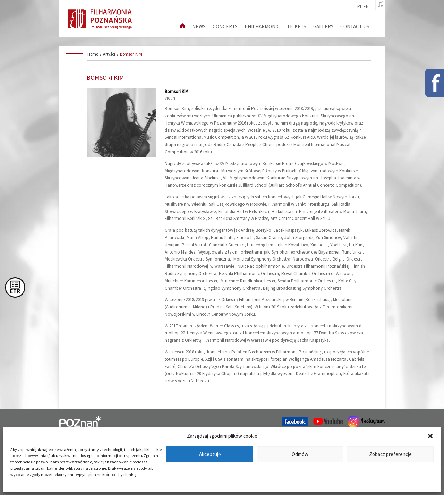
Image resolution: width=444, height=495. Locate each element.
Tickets (296, 26)
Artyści (109, 54)
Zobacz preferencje (390, 454)
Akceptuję (210, 454)
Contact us (354, 26)
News (199, 26)
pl (359, 6)
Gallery (323, 26)
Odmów (300, 454)
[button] (430, 436)
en (366, 6)
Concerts (225, 26)
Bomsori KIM (131, 54)
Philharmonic (262, 26)
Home (92, 54)
